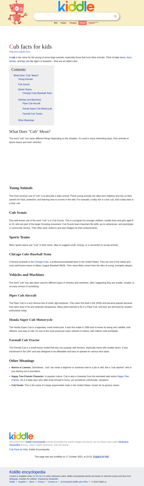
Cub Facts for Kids (18, 449)
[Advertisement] (71, 34)
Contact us (52, 482)
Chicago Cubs (41, 262)
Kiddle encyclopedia (35, 442)
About (31, 482)
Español (94, 22)
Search (115, 16)
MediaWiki (53, 479)
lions (129, 57)
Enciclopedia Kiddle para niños (74, 482)
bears (123, 57)
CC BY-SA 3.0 (39, 476)
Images (63, 23)
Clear (109, 16)
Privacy (41, 482)
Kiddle (12, 482)
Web (56, 23)
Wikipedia (13, 479)
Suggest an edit (101, 457)
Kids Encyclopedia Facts (20, 52)
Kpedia (82, 23)
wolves (12, 61)
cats (27, 61)
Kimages (73, 23)
